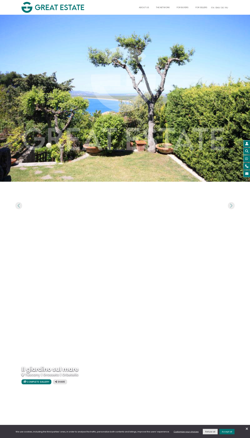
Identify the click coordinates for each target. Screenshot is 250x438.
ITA (212, 7)
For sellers (201, 7)
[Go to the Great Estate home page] (59, 7)
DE (222, 7)
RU (226, 7)
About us (144, 7)
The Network (163, 7)
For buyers (182, 7)
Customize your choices (186, 431)
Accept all (227, 431)
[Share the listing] (60, 381)
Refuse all (210, 431)
